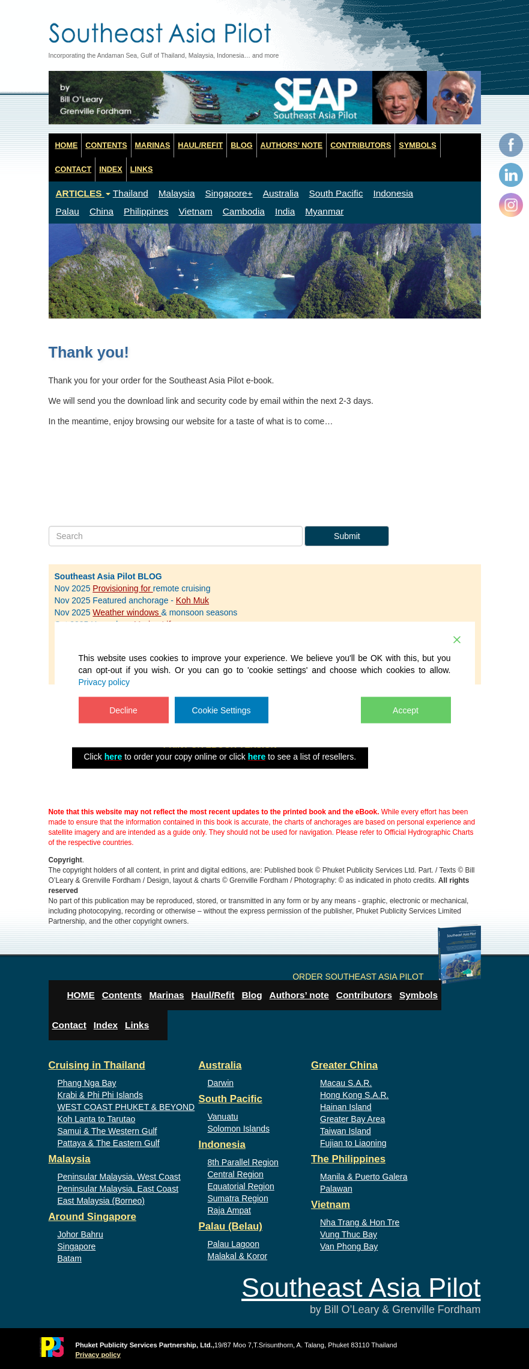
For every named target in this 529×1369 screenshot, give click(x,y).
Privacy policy (104, 682)
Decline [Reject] (123, 710)
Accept (406, 710)
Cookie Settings (221, 710)
